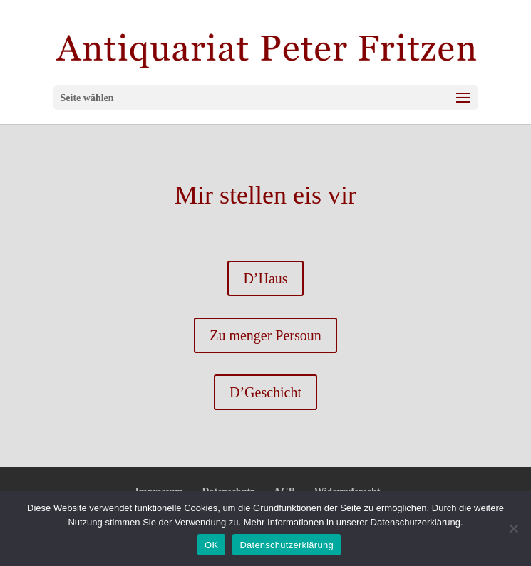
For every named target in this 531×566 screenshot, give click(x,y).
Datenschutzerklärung (286, 545)
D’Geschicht (265, 392)
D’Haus (265, 278)
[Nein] (513, 528)
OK (211, 545)
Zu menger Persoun (265, 335)
